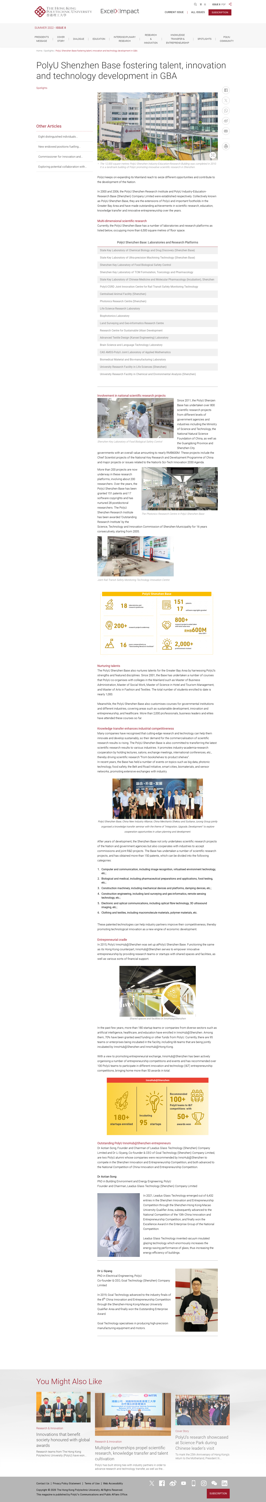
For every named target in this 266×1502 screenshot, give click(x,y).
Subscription (220, 12)
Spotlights (49, 50)
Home (39, 50)
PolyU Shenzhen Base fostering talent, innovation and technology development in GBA (96, 50)
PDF (223, 4)
